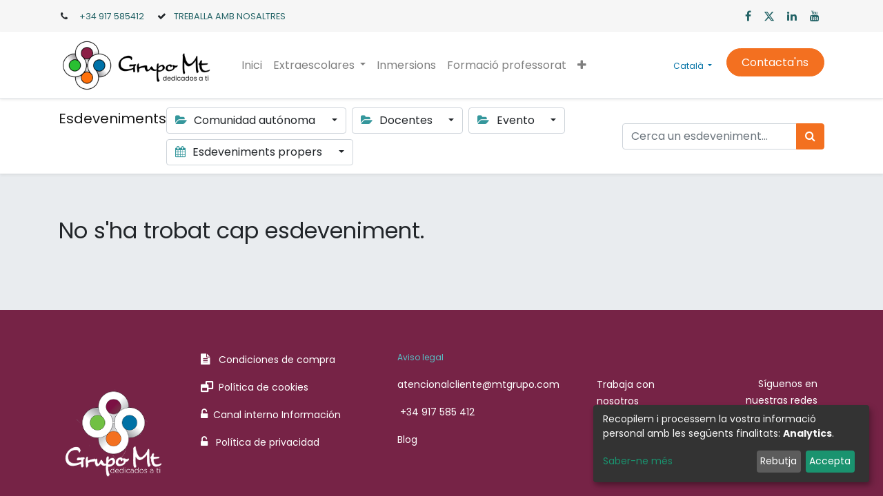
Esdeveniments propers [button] (250, 152)
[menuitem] (252, 65)
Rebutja (778, 461)
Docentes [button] (398, 120)
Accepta (830, 461)
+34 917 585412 (111, 16)
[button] (582, 65)
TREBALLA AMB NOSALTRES (230, 16)
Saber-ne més (638, 461)
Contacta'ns (775, 62)
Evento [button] (507, 120)
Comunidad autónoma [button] (246, 120)
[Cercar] (810, 136)
